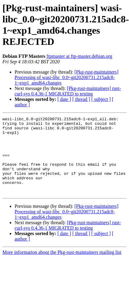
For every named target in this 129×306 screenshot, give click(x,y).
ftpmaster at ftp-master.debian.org (79, 56)
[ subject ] (101, 99)
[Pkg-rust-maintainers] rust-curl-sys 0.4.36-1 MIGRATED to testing (68, 91)
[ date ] (64, 99)
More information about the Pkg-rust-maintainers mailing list (61, 267)
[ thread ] (81, 99)
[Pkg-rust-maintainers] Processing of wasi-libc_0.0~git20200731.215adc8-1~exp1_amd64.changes (66, 77)
